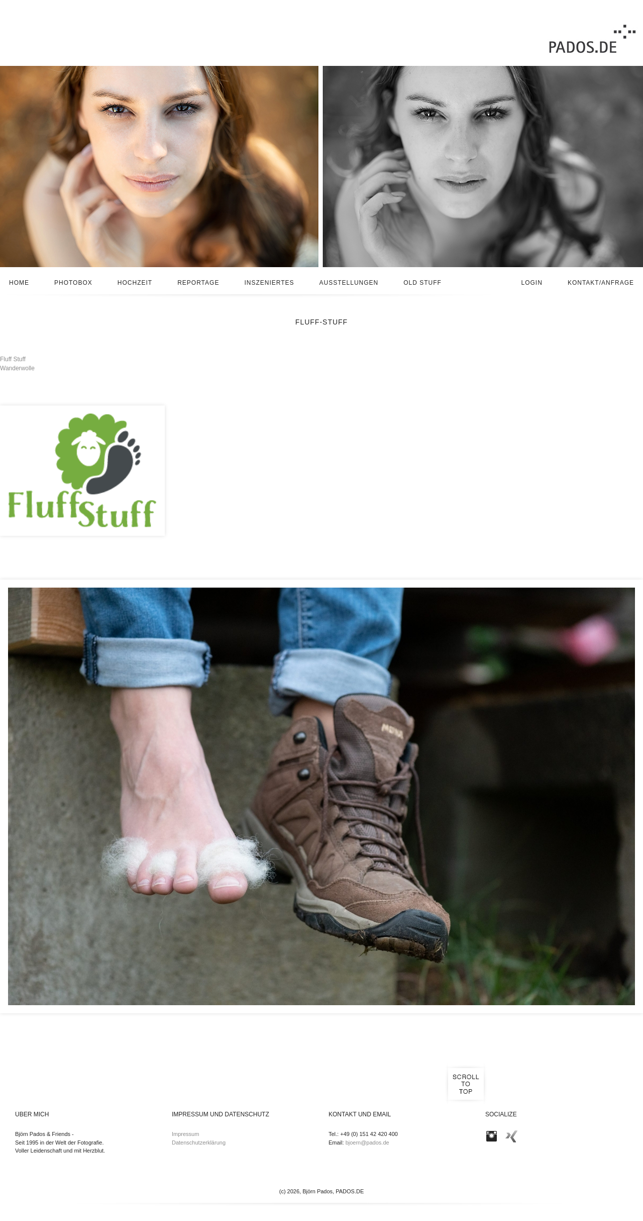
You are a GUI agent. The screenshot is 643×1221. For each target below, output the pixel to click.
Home (19, 283)
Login (532, 283)
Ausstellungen (349, 283)
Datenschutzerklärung (199, 1142)
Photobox (73, 283)
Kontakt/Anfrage (601, 283)
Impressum (185, 1134)
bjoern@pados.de (367, 1142)
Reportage (198, 283)
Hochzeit (135, 283)
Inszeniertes (269, 283)
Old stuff (422, 283)
